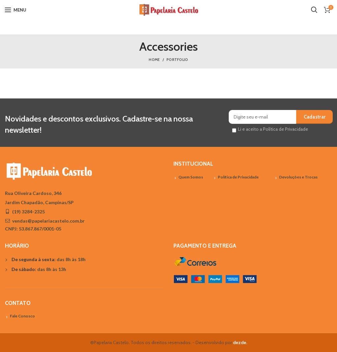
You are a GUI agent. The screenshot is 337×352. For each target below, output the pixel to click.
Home (154, 59)
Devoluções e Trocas (298, 177)
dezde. (240, 342)
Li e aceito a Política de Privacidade (273, 129)
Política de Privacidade (238, 177)
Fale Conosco (22, 315)
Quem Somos (190, 177)
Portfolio (177, 59)
